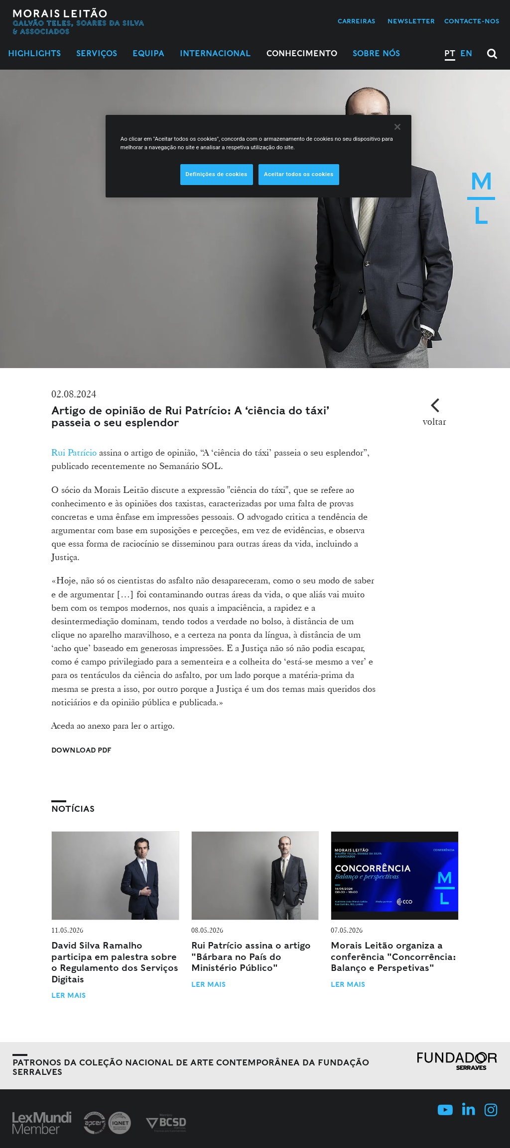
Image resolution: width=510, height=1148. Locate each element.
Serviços (96, 53)
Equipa (148, 53)
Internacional (215, 53)
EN (466, 53)
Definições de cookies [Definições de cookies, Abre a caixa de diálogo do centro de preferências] (217, 174)
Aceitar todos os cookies (299, 174)
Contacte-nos (472, 21)
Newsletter (411, 21)
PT (449, 53)
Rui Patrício (74, 452)
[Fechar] (397, 127)
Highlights (34, 53)
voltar (434, 421)
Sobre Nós (376, 53)
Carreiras (357, 21)
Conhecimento (301, 53)
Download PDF (81, 750)
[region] (258, 156)
